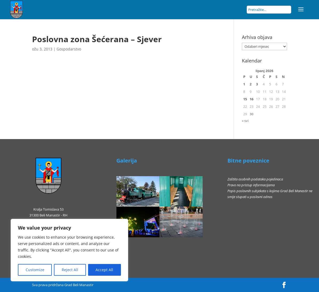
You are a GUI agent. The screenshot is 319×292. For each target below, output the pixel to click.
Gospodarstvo (69, 49)
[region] (69, 250)
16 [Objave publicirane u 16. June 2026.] (251, 99)
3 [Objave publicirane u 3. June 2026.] (257, 84)
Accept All (104, 269)
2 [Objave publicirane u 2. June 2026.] (250, 84)
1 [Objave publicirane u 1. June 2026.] (244, 84)
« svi (245, 120)
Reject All (70, 269)
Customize (35, 269)
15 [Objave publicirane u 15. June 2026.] (245, 99)
